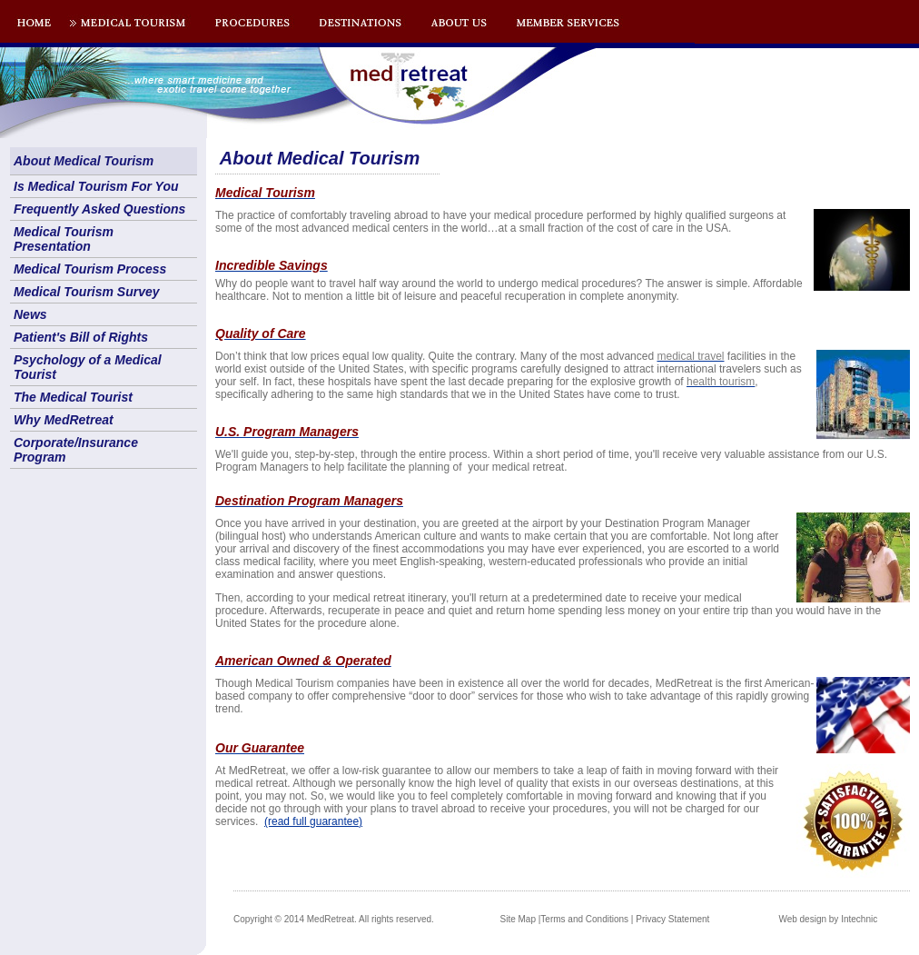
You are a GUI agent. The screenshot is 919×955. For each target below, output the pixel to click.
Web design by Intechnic (827, 919)
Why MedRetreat (64, 420)
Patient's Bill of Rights (81, 337)
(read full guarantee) (313, 821)
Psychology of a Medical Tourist (88, 367)
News (30, 314)
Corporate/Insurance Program (76, 449)
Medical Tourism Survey (87, 291)
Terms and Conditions (584, 919)
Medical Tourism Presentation (64, 239)
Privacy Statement (672, 919)
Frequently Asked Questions (99, 209)
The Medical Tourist (73, 397)
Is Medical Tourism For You (96, 186)
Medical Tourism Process (90, 269)
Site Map (518, 919)
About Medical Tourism (83, 161)
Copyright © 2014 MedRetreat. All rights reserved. (333, 919)
